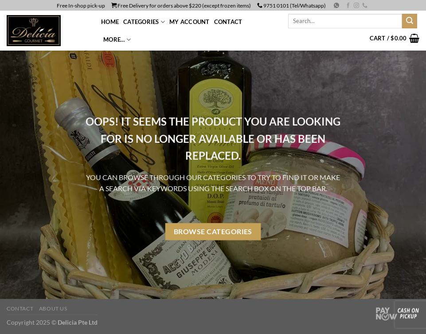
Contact (228, 21)
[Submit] (409, 21)
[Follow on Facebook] (348, 6)
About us (53, 308)
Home (110, 21)
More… (117, 39)
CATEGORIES (144, 22)
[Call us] (364, 6)
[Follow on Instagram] (356, 6)
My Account (189, 21)
